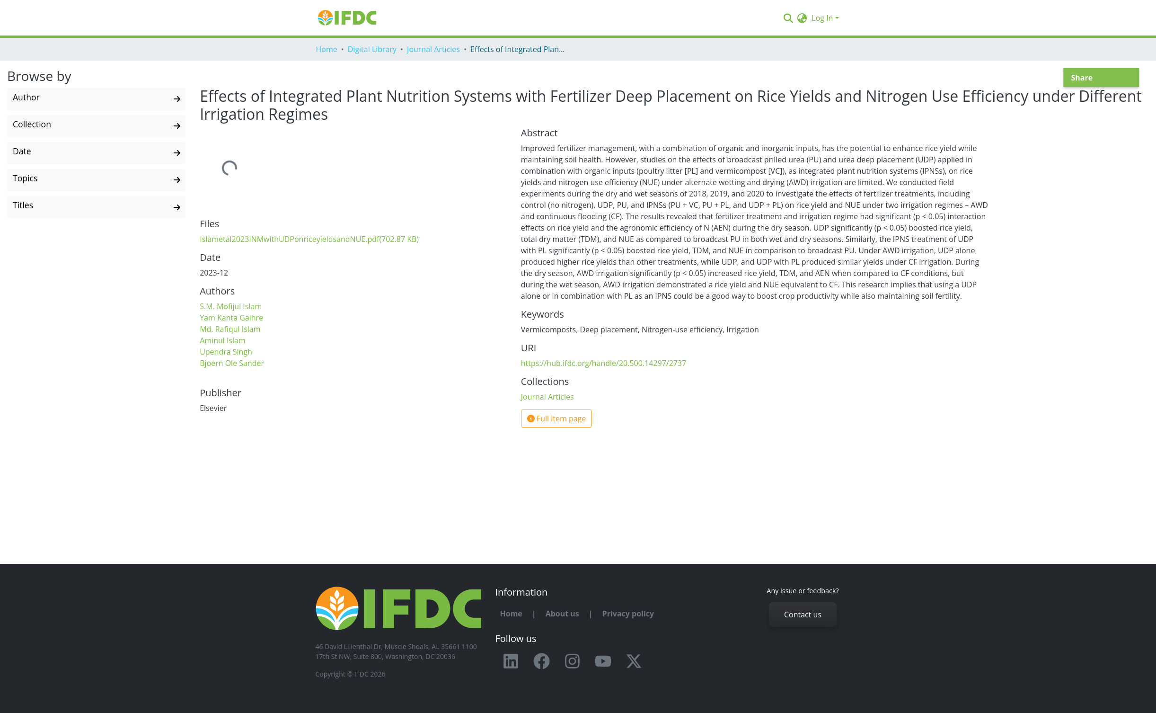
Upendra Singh (226, 352)
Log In (822, 18)
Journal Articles (433, 49)
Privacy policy (628, 613)
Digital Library (372, 49)
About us (562, 613)
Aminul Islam (223, 340)
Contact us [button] (802, 614)
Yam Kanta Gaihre (231, 317)
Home (326, 49)
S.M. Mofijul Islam (231, 306)
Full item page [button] (556, 418)
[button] (802, 18)
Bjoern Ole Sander (232, 363)
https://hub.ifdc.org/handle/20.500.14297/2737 (604, 363)
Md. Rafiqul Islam (230, 329)
